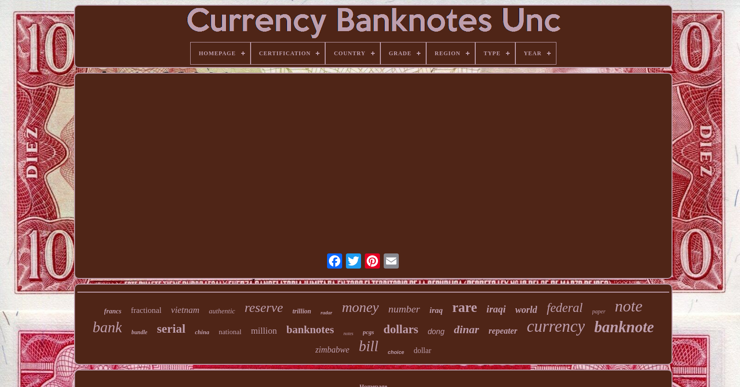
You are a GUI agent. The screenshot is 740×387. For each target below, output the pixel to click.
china (202, 332)
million (264, 331)
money (360, 307)
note (629, 306)
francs (113, 311)
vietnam (185, 310)
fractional (146, 310)
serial (171, 329)
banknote (624, 327)
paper (598, 311)
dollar (422, 350)
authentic (222, 311)
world (526, 309)
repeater (502, 331)
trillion (302, 311)
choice (396, 352)
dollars (401, 329)
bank (107, 327)
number (404, 309)
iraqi (496, 309)
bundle (139, 332)
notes (348, 333)
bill (368, 346)
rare (464, 307)
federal (564, 308)
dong (436, 332)
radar (326, 312)
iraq (436, 310)
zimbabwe (332, 349)
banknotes (310, 330)
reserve (263, 307)
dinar (466, 329)
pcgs (368, 332)
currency (556, 326)
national (230, 332)
